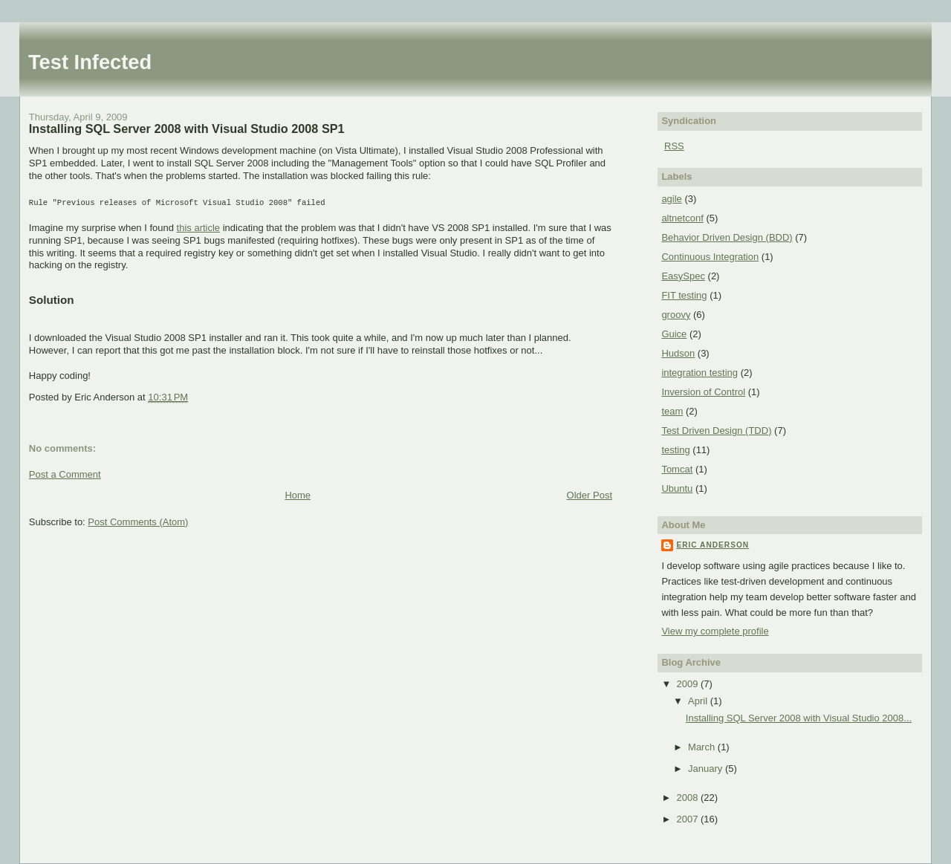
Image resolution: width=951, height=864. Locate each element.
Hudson (678, 353)
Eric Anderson (712, 545)
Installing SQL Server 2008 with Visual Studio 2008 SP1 (187, 128)
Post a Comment (65, 472)
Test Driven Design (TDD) (716, 430)
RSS (674, 146)
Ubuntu (676, 488)
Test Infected (90, 62)
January (706, 768)
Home (298, 493)
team (672, 411)
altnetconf (682, 218)
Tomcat (676, 469)
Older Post (589, 493)
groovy (675, 314)
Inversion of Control (703, 391)
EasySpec (683, 276)
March (703, 747)
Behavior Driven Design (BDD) (726, 237)
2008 (688, 797)
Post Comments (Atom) (138, 520)
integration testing (699, 372)
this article (199, 226)
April (699, 701)
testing (675, 449)
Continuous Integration (710, 256)
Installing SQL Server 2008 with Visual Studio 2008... (799, 718)
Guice (674, 334)
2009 (688, 683)
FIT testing (684, 295)
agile (671, 198)
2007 (688, 819)
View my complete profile (714, 631)
